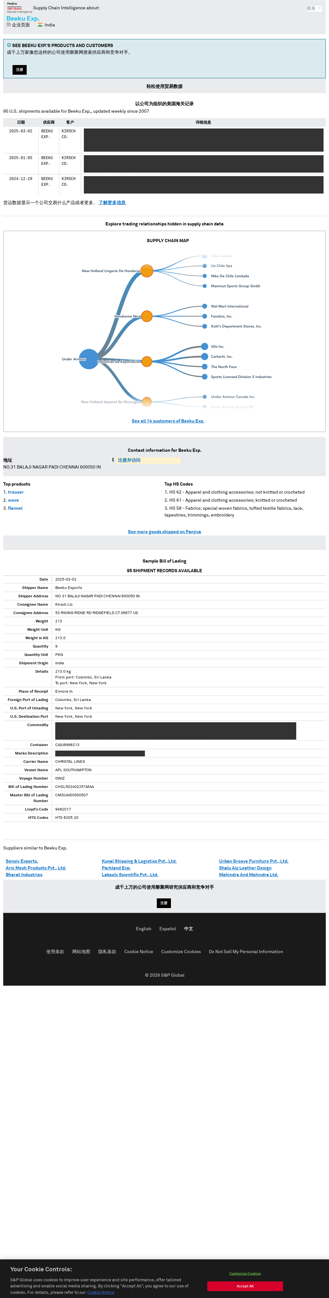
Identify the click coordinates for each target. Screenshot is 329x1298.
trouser (16, 492)
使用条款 (55, 952)
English (143, 929)
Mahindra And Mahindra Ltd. (248, 875)
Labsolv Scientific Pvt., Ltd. (130, 875)
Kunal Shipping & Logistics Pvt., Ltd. (139, 861)
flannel (15, 508)
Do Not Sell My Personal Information (246, 952)
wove (13, 500)
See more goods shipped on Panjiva (164, 532)
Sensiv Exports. (22, 861)
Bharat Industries (24, 875)
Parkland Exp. (116, 868)
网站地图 (81, 952)
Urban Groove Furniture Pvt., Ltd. (254, 861)
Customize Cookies (181, 952)
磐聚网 (19, 7)
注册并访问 (129, 460)
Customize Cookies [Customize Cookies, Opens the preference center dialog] (245, 1289)
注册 (19, 69)
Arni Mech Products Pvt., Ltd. (36, 868)
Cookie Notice (138, 952)
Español (167, 929)
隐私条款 (107, 952)
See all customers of (168, 421)
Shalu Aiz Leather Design (245, 868)
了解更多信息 (112, 203)
